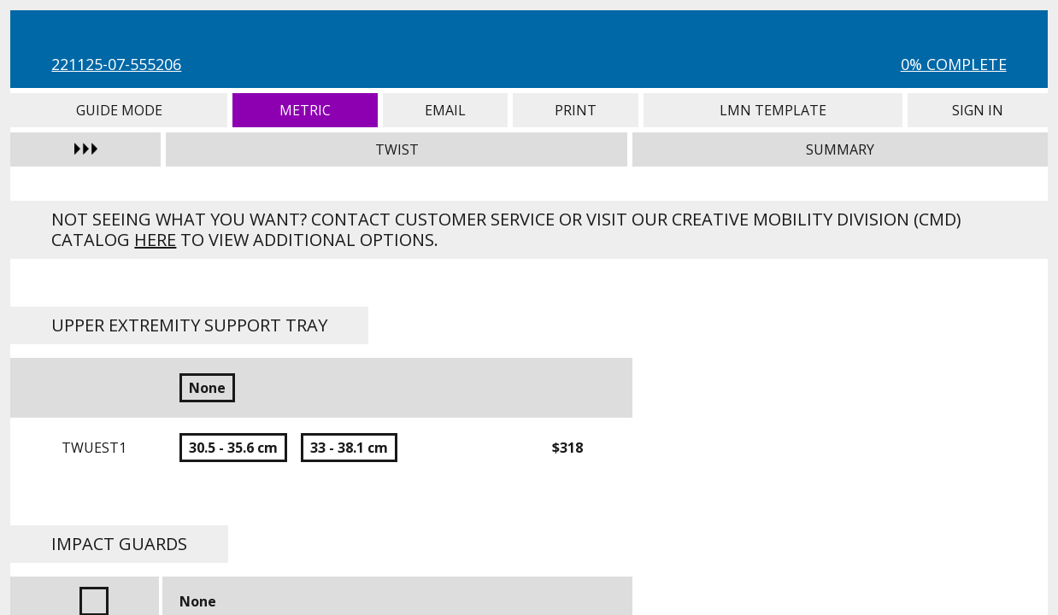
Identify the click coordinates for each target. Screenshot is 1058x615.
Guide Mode (118, 110)
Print (575, 110)
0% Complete (954, 64)
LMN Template (773, 110)
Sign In (978, 110)
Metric (305, 110)
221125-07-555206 (116, 64)
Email (445, 110)
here (155, 239)
